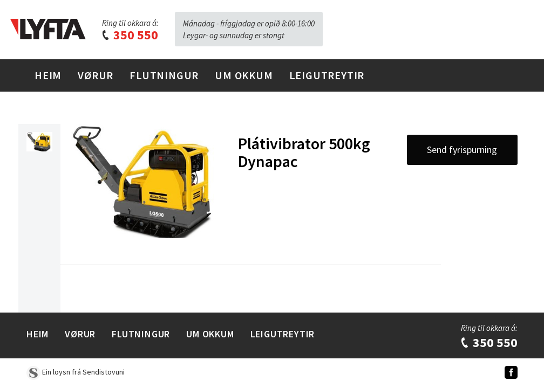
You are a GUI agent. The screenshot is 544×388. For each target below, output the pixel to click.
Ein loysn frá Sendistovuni (75, 372)
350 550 (129, 34)
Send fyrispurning (462, 149)
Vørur (95, 75)
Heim (48, 75)
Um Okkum (244, 75)
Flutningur (164, 75)
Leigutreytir (327, 75)
